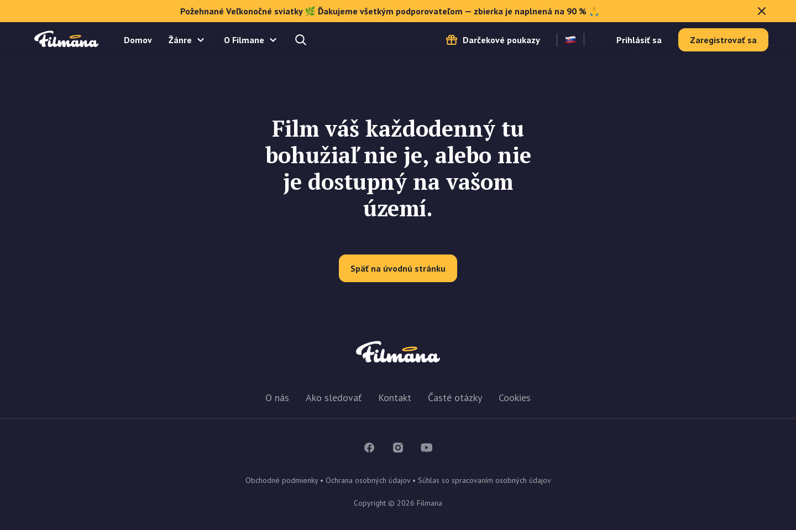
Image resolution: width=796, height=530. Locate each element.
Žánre (180, 39)
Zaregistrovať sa (723, 39)
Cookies (515, 397)
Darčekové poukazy (501, 39)
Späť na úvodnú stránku (398, 268)
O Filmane (244, 39)
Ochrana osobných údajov (368, 480)
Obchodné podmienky (281, 480)
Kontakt (394, 397)
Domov (138, 39)
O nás (277, 397)
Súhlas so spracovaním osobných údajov (484, 480)
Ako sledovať (334, 397)
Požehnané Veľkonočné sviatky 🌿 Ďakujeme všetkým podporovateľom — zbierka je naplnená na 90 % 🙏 (474, 11)
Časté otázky (455, 397)
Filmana (66, 39)
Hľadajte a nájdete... (302, 39)
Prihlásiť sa (639, 39)
